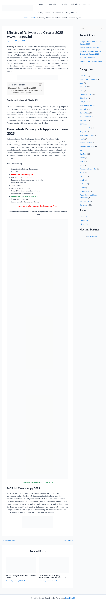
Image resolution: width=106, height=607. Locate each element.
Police (82, 173)
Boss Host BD (92, 236)
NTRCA (82, 161)
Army (82, 83)
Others (82, 165)
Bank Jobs (75, 4)
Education (83, 98)
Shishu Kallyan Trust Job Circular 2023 (21, 576)
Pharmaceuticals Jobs (88, 169)
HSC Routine (84, 124)
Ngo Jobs (86, 4)
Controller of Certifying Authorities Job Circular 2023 (52, 576)
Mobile (82, 139)
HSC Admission (85, 117)
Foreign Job (84, 102)
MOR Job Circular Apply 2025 (23, 92)
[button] (79, 4)
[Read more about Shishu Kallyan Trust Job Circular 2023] (21, 565)
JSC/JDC (83, 131)
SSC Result (84, 184)
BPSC (82, 90)
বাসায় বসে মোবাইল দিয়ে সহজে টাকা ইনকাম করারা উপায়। (37, 206)
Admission (58, 12)
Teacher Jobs (85, 191)
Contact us (84, 220)
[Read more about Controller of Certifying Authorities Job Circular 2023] (54, 565)
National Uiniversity (87, 146)
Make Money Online (87, 135)
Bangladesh (71, 12)
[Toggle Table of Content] (39, 85)
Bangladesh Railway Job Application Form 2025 (27, 90)
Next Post (68, 540)
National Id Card (86, 143)
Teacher (83, 187)
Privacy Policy (85, 224)
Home (41, 4)
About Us (83, 217)
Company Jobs (44, 12)
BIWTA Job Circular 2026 (89, 48)
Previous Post (8, 540)
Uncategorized (85, 201)
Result (82, 180)
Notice (82, 158)
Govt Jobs (63, 4)
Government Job (86, 105)
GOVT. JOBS (84, 113)
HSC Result (84, 120)
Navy (81, 150)
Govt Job (33, 18)
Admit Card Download (88, 79)
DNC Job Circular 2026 (88, 58)
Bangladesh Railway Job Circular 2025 (22, 88)
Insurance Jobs (85, 128)
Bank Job (83, 87)
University (84, 205)
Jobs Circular (51, 4)
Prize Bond (84, 176)
